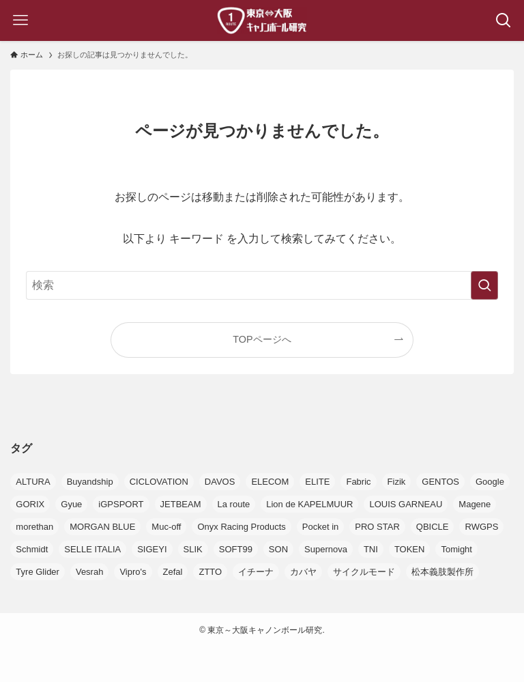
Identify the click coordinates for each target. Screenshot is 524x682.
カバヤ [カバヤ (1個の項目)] (303, 572)
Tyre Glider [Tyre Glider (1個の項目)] (37, 572)
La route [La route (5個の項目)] (234, 504)
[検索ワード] (261, 285)
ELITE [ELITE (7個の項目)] (317, 482)
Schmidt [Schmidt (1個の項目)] (32, 549)
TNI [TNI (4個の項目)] (371, 549)
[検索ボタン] (503, 20)
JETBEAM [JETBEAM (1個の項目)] (180, 504)
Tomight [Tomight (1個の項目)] (456, 549)
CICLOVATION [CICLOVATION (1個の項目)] (159, 482)
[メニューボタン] (20, 20)
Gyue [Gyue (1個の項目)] (71, 504)
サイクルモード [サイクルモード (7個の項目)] (364, 572)
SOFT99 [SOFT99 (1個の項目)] (235, 549)
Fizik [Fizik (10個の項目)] (397, 482)
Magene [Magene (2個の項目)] (474, 504)
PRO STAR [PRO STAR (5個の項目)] (377, 527)
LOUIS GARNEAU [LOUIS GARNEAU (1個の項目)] (405, 504)
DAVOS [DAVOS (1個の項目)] (220, 482)
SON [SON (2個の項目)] (278, 549)
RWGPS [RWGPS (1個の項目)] (481, 527)
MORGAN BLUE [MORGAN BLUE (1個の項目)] (102, 527)
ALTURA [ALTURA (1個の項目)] (33, 482)
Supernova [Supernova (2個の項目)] (325, 549)
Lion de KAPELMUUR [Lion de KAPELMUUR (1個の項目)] (309, 504)
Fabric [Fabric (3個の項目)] (358, 482)
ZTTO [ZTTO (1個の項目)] (210, 572)
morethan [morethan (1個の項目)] (34, 527)
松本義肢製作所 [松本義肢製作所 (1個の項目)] (442, 572)
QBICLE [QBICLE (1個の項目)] (432, 527)
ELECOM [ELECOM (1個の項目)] (270, 482)
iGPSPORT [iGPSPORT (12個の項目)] (120, 504)
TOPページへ (262, 339)
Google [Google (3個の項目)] (490, 482)
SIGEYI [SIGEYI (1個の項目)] (151, 549)
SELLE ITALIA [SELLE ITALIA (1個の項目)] (92, 549)
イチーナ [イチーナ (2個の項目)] (256, 572)
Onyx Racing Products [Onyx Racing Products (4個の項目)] (241, 527)
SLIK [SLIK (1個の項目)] (193, 549)
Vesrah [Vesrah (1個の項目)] (89, 572)
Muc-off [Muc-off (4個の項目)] (166, 527)
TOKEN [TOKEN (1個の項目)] (409, 549)
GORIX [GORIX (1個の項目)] (30, 504)
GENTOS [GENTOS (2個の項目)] (440, 482)
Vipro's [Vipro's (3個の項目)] (132, 572)
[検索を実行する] (484, 285)
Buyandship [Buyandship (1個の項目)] (90, 482)
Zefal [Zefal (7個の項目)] (173, 572)
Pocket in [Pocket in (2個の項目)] (320, 527)
